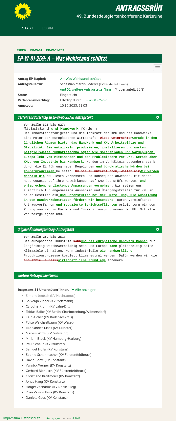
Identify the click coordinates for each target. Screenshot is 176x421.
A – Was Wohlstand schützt (80, 78)
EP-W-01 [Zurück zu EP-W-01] (36, 50)
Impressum (11, 418)
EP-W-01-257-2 (95, 100)
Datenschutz (30, 418)
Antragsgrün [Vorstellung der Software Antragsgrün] (53, 418)
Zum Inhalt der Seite (17, 10)
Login (47, 28)
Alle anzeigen (83, 290)
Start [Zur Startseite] (27, 28)
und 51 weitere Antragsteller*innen (86, 89)
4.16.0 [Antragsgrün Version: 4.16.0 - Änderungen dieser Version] (76, 418)
